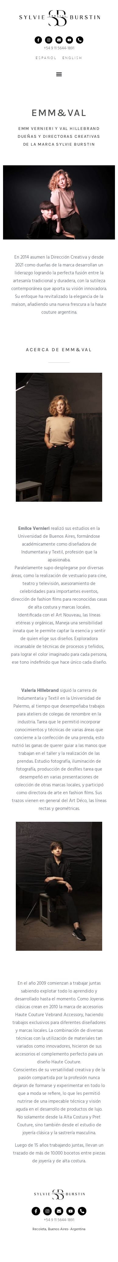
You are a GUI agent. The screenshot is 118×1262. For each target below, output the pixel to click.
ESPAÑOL (46, 58)
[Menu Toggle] (59, 74)
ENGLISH (72, 58)
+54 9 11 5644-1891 (59, 48)
